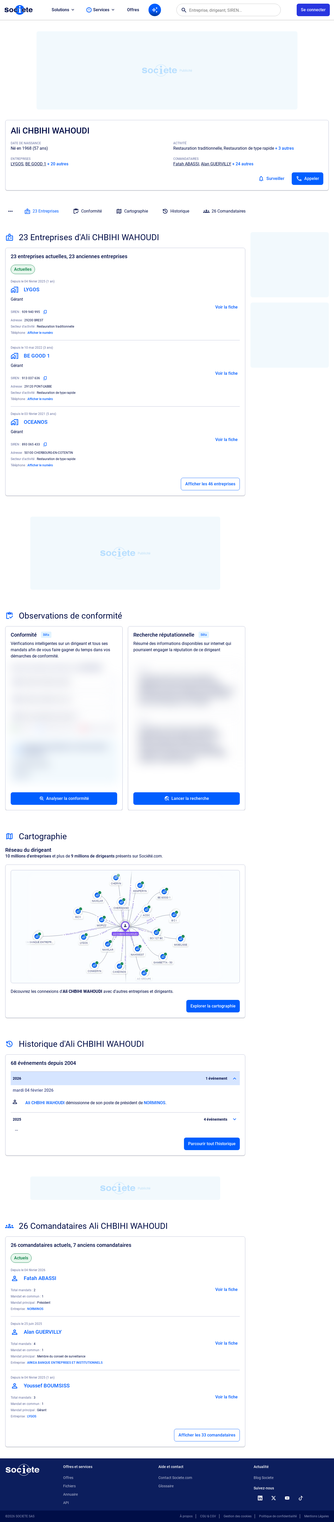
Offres (133, 9)
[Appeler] (307, 178)
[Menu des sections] (10, 211)
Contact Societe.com (175, 1478)
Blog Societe (263, 1478)
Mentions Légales (316, 1516)
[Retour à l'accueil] (22, 1470)
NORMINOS (154, 1102)
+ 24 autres (242, 163)
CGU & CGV (208, 1516)
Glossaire (166, 1486)
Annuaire (70, 1494)
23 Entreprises (41, 211)
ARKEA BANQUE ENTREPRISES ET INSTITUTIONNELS (65, 1362)
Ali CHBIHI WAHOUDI (45, 1102)
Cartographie (132, 211)
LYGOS (17, 163)
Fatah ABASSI (186, 163)
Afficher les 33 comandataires (206, 1435)
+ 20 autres (57, 163)
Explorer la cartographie (213, 1006)
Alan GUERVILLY (216, 163)
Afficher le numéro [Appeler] (40, 333)
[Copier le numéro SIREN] (45, 312)
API (66, 1503)
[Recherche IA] (154, 10)
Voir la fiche (226, 307)
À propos (186, 1516)
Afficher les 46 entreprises (210, 483)
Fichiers (69, 1486)
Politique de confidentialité (278, 1516)
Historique (175, 211)
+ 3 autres (284, 148)
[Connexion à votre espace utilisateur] (313, 10)
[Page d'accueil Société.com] (18, 10)
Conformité (87, 211)
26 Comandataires (224, 211)
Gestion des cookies (238, 1516)
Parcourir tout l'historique (212, 1143)
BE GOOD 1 (35, 163)
